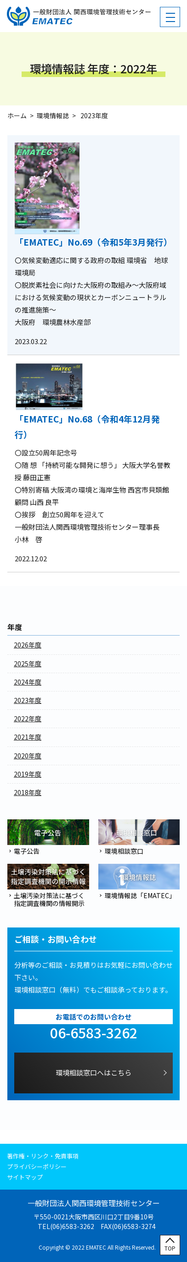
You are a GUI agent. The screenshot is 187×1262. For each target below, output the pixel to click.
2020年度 (27, 755)
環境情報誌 (53, 115)
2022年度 (27, 718)
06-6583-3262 (93, 1032)
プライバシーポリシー (37, 1166)
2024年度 (27, 681)
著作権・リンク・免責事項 (43, 1156)
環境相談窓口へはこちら (93, 1072)
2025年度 (27, 663)
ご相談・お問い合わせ (55, 939)
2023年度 (27, 700)
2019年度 (27, 774)
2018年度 (27, 792)
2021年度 (27, 736)
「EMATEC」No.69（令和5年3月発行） (93, 242)
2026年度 (27, 644)
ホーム (17, 115)
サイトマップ (25, 1177)
